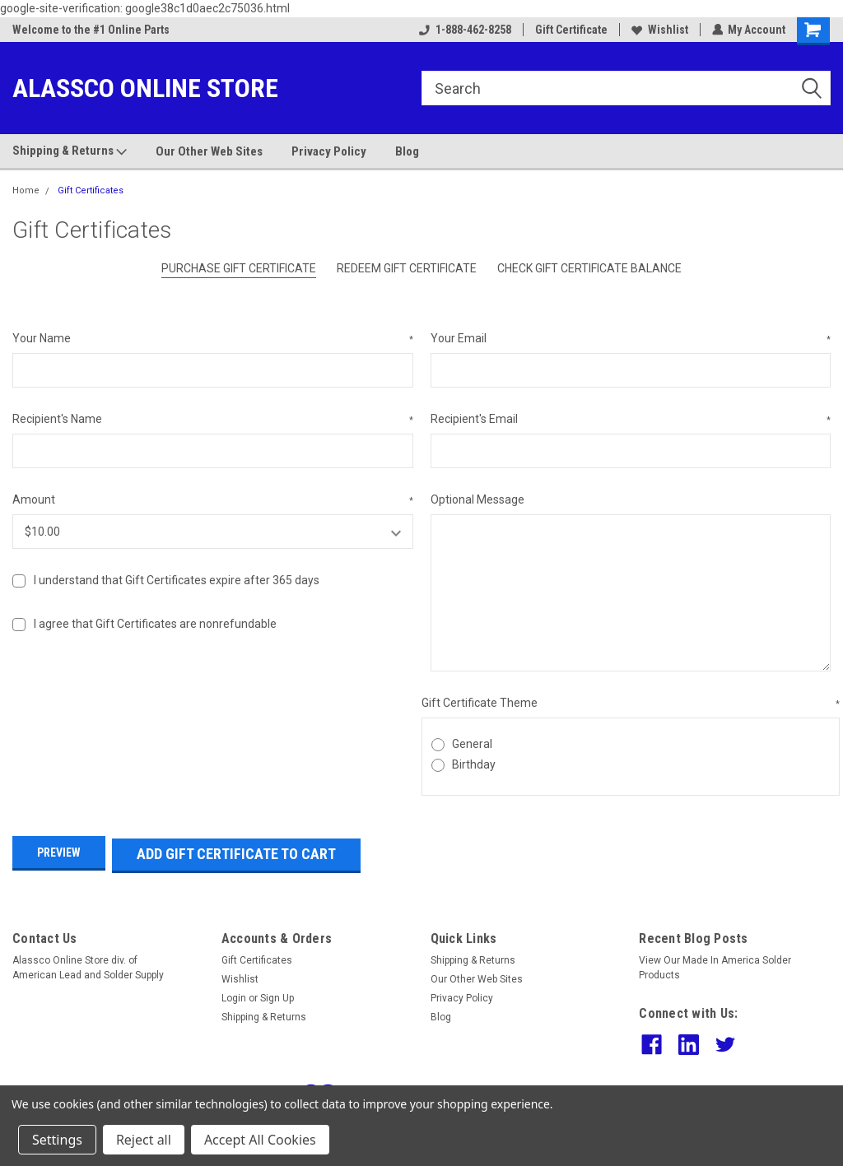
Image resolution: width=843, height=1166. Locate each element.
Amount (212, 500)
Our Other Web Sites (209, 151)
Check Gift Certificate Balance (589, 268)
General (472, 743)
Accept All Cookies (260, 1140)
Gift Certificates (90, 190)
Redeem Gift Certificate (407, 268)
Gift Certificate (570, 29)
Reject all (143, 1140)
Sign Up (277, 994)
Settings (57, 1140)
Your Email (631, 339)
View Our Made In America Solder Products (715, 963)
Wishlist (659, 29)
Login (233, 994)
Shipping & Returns (69, 151)
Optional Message (477, 499)
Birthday (474, 764)
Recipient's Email (631, 419)
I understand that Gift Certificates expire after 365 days (176, 580)
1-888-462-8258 (464, 29)
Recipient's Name (212, 419)
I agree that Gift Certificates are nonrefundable (155, 623)
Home (26, 190)
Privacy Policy (328, 151)
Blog (407, 151)
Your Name (212, 339)
